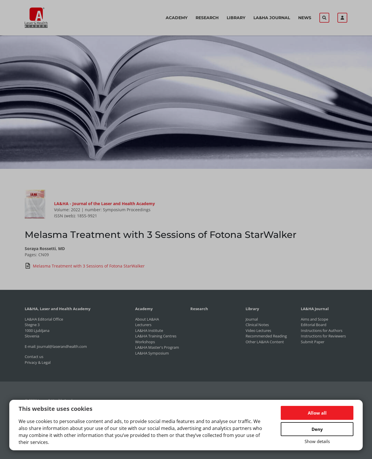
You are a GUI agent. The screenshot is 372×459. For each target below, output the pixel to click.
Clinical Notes (257, 324)
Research (207, 17)
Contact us (34, 356)
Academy (176, 17)
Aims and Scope (314, 319)
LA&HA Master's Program (157, 347)
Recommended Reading (266, 336)
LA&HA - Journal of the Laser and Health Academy (104, 203)
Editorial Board (313, 324)
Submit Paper (312, 341)
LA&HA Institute (149, 330)
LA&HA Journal (271, 17)
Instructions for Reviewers (323, 336)
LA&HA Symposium (152, 353)
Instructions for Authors (321, 330)
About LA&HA (147, 319)
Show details (317, 441)
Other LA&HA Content (265, 341)
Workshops (145, 341)
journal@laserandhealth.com (62, 346)
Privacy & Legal (38, 362)
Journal (252, 319)
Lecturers (143, 324)
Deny (317, 429)
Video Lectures (258, 330)
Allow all (317, 413)
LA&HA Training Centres (155, 336)
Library (236, 17)
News (304, 17)
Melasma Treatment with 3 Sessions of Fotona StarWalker (85, 266)
